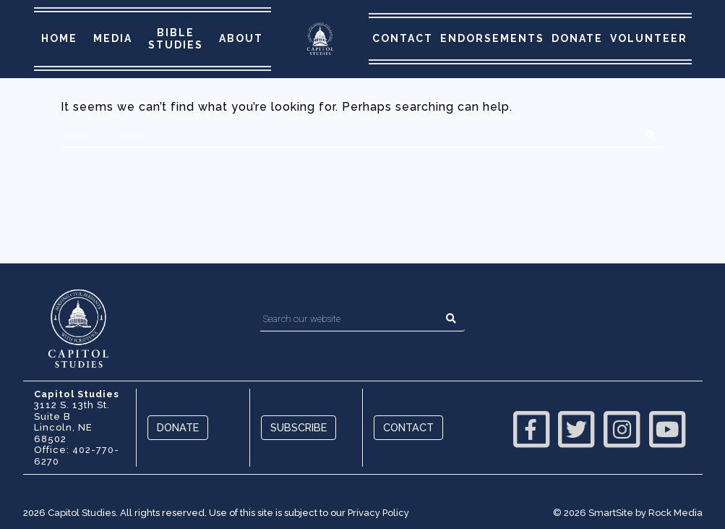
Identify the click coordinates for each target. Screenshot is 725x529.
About (241, 38)
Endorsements (492, 38)
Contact (402, 38)
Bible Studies (175, 39)
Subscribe (298, 427)
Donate (577, 38)
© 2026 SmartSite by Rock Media (628, 512)
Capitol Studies (82, 512)
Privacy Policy (378, 512)
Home (59, 38)
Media (112, 38)
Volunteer (648, 38)
